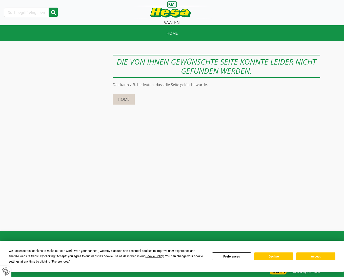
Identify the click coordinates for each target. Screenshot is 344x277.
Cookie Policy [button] (155, 256)
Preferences (231, 256)
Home (172, 33)
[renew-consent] (5, 271)
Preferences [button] (60, 261)
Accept (316, 256)
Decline (274, 256)
